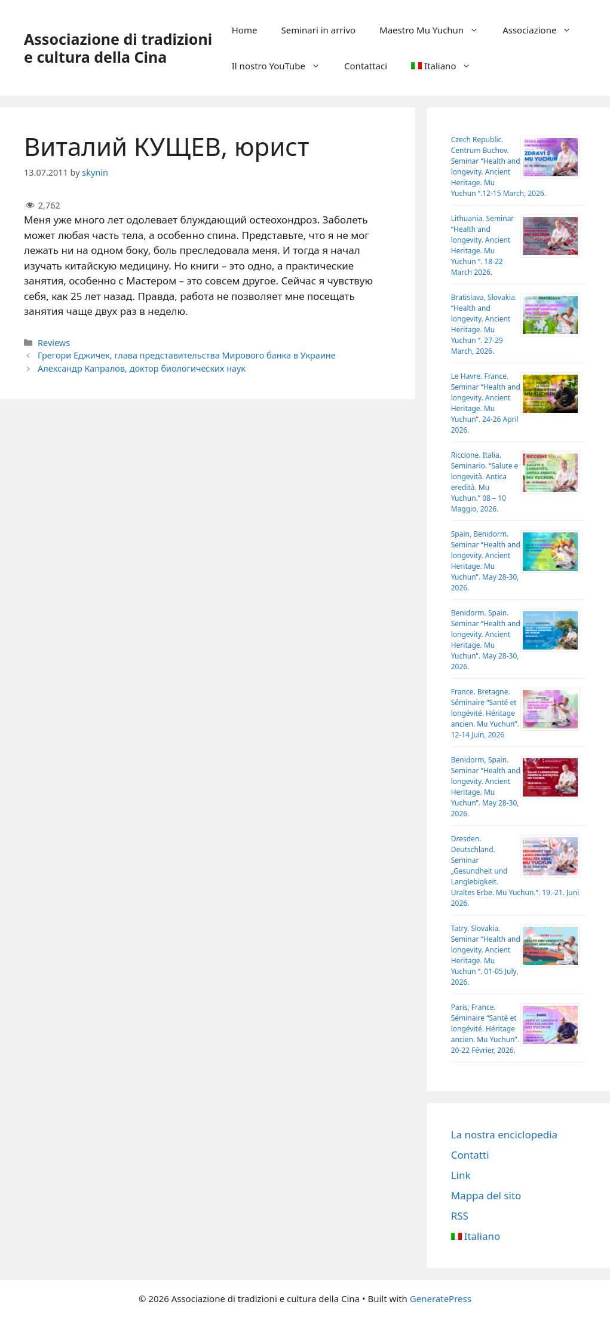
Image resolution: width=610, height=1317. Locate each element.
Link (461, 1175)
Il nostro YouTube (282, 66)
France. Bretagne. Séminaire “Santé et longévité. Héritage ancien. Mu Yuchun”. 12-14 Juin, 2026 (485, 713)
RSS (459, 1216)
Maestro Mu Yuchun (435, 30)
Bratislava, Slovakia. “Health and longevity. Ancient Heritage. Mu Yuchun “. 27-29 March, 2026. (484, 324)
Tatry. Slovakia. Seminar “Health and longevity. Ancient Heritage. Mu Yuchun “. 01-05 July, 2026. (485, 955)
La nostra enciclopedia (504, 1134)
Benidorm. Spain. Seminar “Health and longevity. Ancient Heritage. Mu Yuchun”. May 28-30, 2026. (485, 640)
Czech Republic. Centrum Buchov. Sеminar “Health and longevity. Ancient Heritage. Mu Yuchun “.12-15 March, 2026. (498, 166)
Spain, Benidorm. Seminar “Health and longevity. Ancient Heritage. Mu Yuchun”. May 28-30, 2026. (485, 561)
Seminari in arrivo (318, 30)
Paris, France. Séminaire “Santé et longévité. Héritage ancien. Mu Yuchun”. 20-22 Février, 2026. (485, 1028)
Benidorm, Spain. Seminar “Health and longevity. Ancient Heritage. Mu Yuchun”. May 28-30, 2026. (485, 787)
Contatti (470, 1155)
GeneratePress (440, 1298)
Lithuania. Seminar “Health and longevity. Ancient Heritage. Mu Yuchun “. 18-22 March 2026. (482, 245)
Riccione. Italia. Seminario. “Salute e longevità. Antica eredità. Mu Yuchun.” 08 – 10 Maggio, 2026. (485, 482)
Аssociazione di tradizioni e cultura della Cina (118, 48)
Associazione (542, 30)
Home (245, 30)
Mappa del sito (486, 1195)
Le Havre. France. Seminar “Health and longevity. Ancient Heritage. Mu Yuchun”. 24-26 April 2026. (485, 403)
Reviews (54, 342)
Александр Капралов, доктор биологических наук (142, 368)
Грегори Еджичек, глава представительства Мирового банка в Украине (187, 355)
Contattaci (365, 66)
